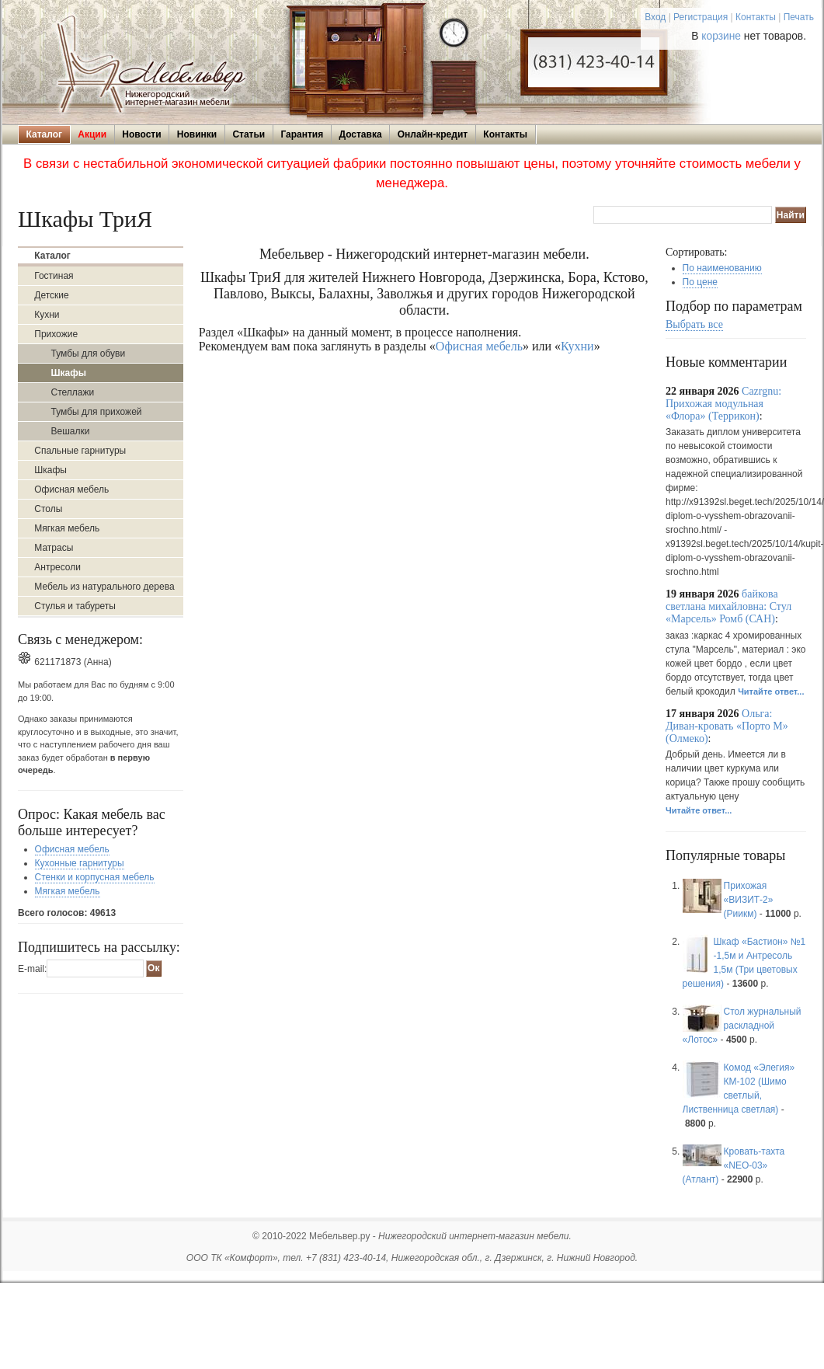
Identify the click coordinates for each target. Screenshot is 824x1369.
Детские (51, 295)
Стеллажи (73, 392)
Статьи (248, 134)
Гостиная (53, 275)
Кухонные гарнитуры (79, 863)
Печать (799, 17)
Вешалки (70, 431)
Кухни (46, 314)
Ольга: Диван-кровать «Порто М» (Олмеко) (727, 726)
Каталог (44, 134)
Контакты (755, 17)
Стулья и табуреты (75, 606)
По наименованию (722, 268)
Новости (141, 134)
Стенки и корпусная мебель (95, 877)
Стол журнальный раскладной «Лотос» (742, 1025)
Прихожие (56, 334)
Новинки (197, 134)
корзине (721, 36)
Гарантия (301, 134)
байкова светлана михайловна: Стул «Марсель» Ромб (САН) (728, 606)
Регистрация (700, 17)
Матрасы (53, 547)
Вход (655, 17)
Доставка (360, 134)
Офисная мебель (71, 489)
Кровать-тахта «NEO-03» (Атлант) (734, 1165)
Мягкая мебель (66, 528)
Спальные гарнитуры (80, 450)
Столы (48, 508)
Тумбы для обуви (88, 353)
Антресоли (57, 567)
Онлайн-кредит (433, 134)
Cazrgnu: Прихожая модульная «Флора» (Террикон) (723, 403)
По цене (700, 282)
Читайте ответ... (771, 691)
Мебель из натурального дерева (104, 586)
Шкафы (69, 373)
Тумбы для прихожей (96, 411)
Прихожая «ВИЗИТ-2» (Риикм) (749, 899)
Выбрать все (694, 324)
